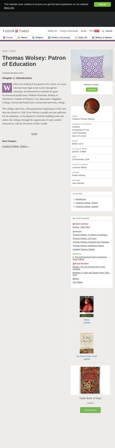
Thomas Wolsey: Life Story (85, 238)
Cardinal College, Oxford (87, 203)
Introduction (81, 199)
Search (109, 31)
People (12, 51)
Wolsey (76, 278)
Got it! (102, 4)
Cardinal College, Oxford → (16, 146)
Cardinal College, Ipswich (87, 206)
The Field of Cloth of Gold (86, 356)
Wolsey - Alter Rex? (81, 227)
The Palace (78, 282)
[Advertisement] (57, 17)
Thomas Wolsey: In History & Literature (90, 235)
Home (5, 51)
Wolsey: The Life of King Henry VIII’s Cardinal (89, 268)
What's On (52, 31)
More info (9, 8)
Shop (92, 31)
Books (83, 31)
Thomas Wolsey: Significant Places (88, 246)
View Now (92, 89)
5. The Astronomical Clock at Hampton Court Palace (90, 258)
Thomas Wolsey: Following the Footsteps (91, 242)
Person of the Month (69, 31)
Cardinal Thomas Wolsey (84, 249)
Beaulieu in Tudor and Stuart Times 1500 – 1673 (92, 274)
